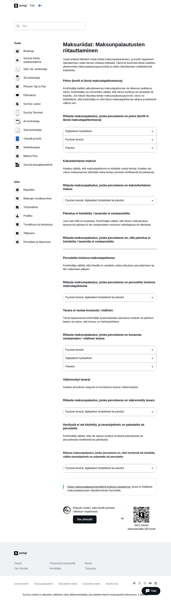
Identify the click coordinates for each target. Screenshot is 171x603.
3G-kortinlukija (31, 77)
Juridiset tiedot (21, 583)
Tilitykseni (29, 233)
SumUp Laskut (31, 103)
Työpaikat (90, 568)
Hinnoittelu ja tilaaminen (37, 241)
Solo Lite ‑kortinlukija (35, 69)
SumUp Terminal (33, 112)
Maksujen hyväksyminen (37, 198)
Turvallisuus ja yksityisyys (38, 224)
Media (88, 563)
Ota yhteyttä (21, 568)
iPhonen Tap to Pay (34, 86)
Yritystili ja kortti (32, 138)
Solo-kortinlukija (32, 130)
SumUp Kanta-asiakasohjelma (32, 60)
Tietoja (18, 563)
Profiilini (27, 215)
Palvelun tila (112, 583)
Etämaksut (29, 95)
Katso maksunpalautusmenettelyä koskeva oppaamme (98, 486)
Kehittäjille (55, 568)
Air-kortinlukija (31, 121)
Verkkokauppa (31, 147)
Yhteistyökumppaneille (62, 563)
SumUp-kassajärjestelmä (37, 164)
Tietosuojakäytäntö (43, 583)
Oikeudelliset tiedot (67, 583)
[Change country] (40, 6)
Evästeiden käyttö (91, 583)
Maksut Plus (30, 156)
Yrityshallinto (30, 207)
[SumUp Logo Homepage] (22, 5)
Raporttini (28, 189)
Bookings (28, 51)
